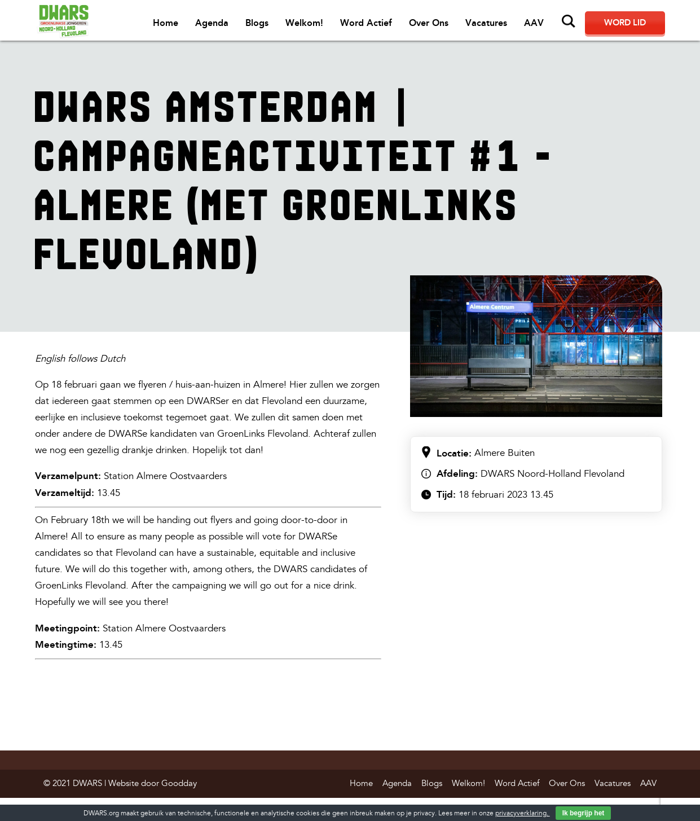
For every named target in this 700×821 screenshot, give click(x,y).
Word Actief (366, 22)
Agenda (211, 22)
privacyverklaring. (522, 813)
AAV (534, 22)
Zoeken (568, 21)
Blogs (256, 22)
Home (165, 22)
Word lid (625, 22)
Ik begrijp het (583, 813)
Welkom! (304, 22)
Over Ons (428, 22)
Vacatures (486, 22)
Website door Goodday (152, 783)
